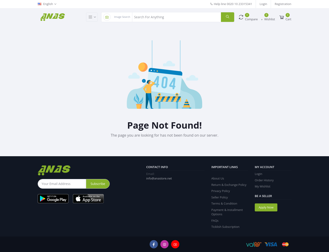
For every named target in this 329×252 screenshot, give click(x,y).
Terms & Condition (224, 203)
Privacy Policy (220, 191)
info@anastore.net (159, 178)
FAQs (214, 220)
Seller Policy (219, 197)
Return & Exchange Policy (229, 185)
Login (263, 4)
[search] (227, 17)
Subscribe (97, 184)
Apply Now (266, 207)
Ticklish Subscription (225, 227)
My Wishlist (262, 186)
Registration (283, 4)
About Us (217, 178)
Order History (264, 180)
